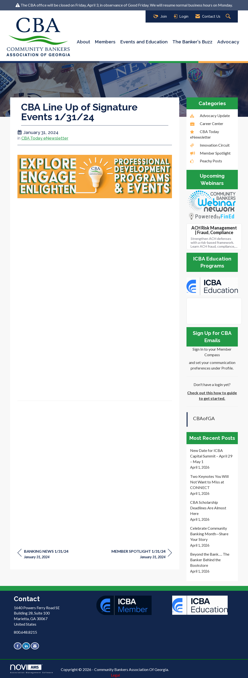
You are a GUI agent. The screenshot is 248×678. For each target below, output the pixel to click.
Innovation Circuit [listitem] (210, 145)
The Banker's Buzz (192, 41)
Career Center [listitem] (206, 123)
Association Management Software (31, 668)
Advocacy (228, 41)
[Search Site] (229, 17)
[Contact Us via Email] (35, 645)
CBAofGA (204, 418)
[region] (141, 555)
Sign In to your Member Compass (212, 352)
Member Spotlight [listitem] (210, 153)
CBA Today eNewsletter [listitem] (204, 134)
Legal (115, 675)
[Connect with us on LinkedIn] (26, 645)
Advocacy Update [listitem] (210, 115)
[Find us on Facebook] (18, 645)
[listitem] (212, 459)
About (83, 41)
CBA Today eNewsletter (44, 138)
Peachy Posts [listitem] (206, 160)
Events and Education (144, 41)
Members (105, 41)
